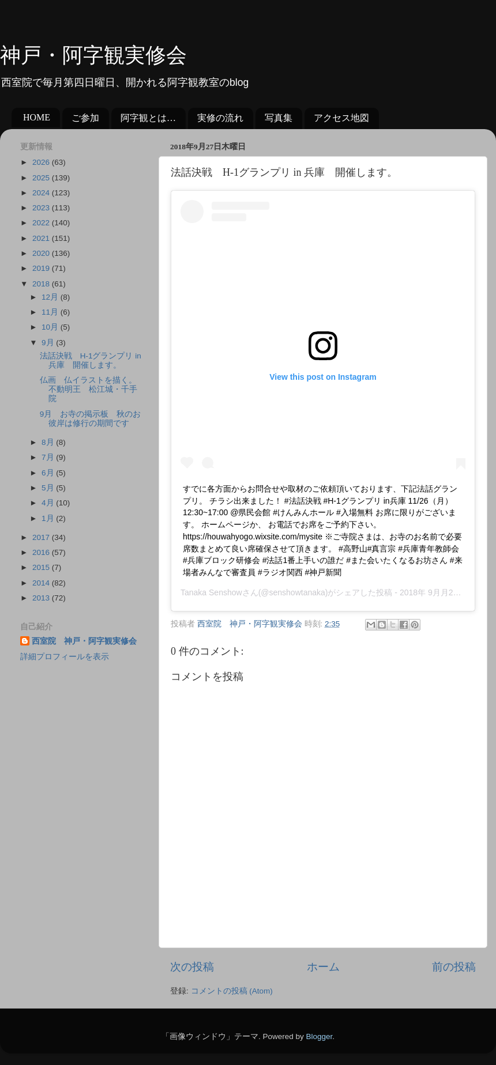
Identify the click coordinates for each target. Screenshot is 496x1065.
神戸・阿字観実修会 (93, 55)
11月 (51, 312)
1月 (49, 518)
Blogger (319, 1036)
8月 (49, 442)
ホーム (323, 967)
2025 (42, 177)
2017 (42, 537)
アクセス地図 (341, 118)
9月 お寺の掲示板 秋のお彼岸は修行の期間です (90, 419)
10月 (51, 327)
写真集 (278, 118)
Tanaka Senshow (211, 592)
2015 (42, 567)
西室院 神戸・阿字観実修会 (84, 641)
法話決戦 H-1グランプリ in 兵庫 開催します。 (90, 360)
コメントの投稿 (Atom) (232, 991)
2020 (42, 253)
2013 (42, 598)
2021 (42, 238)
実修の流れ (220, 118)
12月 (51, 297)
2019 (42, 268)
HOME (36, 117)
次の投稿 (192, 967)
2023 (42, 207)
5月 (49, 488)
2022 (42, 222)
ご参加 (85, 118)
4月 (49, 502)
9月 (49, 342)
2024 (42, 192)
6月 (49, 473)
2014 (42, 583)
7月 (49, 457)
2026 (42, 162)
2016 (42, 552)
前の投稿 (454, 967)
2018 (42, 284)
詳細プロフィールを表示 (64, 656)
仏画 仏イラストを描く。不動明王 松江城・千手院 (88, 389)
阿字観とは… (148, 118)
